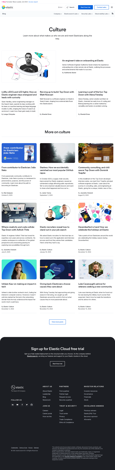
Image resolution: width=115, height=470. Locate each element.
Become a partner (65, 400)
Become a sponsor (91, 416)
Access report (33, 2)
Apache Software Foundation (73, 456)
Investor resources (90, 391)
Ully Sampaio (8, 193)
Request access (65, 397)
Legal (61, 411)
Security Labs (86, 14)
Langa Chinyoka (9, 114)
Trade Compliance (65, 419)
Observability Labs (101, 14)
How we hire (47, 416)
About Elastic (47, 391)
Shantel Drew (46, 114)
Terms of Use (23, 447)
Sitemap (36, 447)
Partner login (63, 394)
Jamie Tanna (46, 193)
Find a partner (64, 391)
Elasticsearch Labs (71, 14)
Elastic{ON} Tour (90, 413)
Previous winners (90, 411)
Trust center (63, 413)
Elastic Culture (47, 250)
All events (87, 419)
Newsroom (47, 400)
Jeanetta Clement (86, 193)
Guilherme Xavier (70, 72)
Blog (4, 14)
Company (57, 14)
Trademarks (14, 447)
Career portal (47, 413)
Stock (86, 400)
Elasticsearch (32, 356)
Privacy (62, 416)
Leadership (46, 394)
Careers (45, 411)
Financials (87, 397)
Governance (88, 394)
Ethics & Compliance (66, 422)
